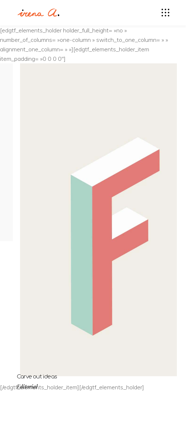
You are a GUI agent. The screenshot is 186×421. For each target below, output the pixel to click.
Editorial (27, 386)
